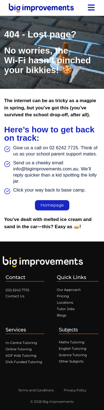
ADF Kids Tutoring (21, 355)
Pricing (63, 296)
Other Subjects (71, 361)
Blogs (61, 315)
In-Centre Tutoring (21, 343)
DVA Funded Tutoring (24, 362)
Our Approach (69, 290)
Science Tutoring (73, 355)
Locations (65, 302)
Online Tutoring (19, 349)
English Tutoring (72, 348)
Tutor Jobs (66, 309)
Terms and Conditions (36, 390)
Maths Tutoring (71, 342)
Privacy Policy (75, 390)
